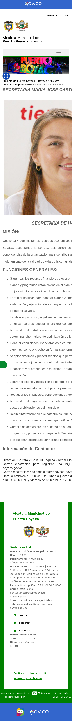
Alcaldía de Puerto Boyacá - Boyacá (25, 80)
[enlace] (28, 531)
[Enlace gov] (42, 712)
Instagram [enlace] (24, 622)
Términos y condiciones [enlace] (28, 678)
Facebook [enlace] (24, 630)
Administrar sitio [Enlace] (57, 15)
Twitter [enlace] (22, 615)
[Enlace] (9, 26)
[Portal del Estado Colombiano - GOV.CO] (36, 4)
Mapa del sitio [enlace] (38, 673)
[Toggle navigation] (58, 52)
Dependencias (23, 84)
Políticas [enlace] (19, 673)
